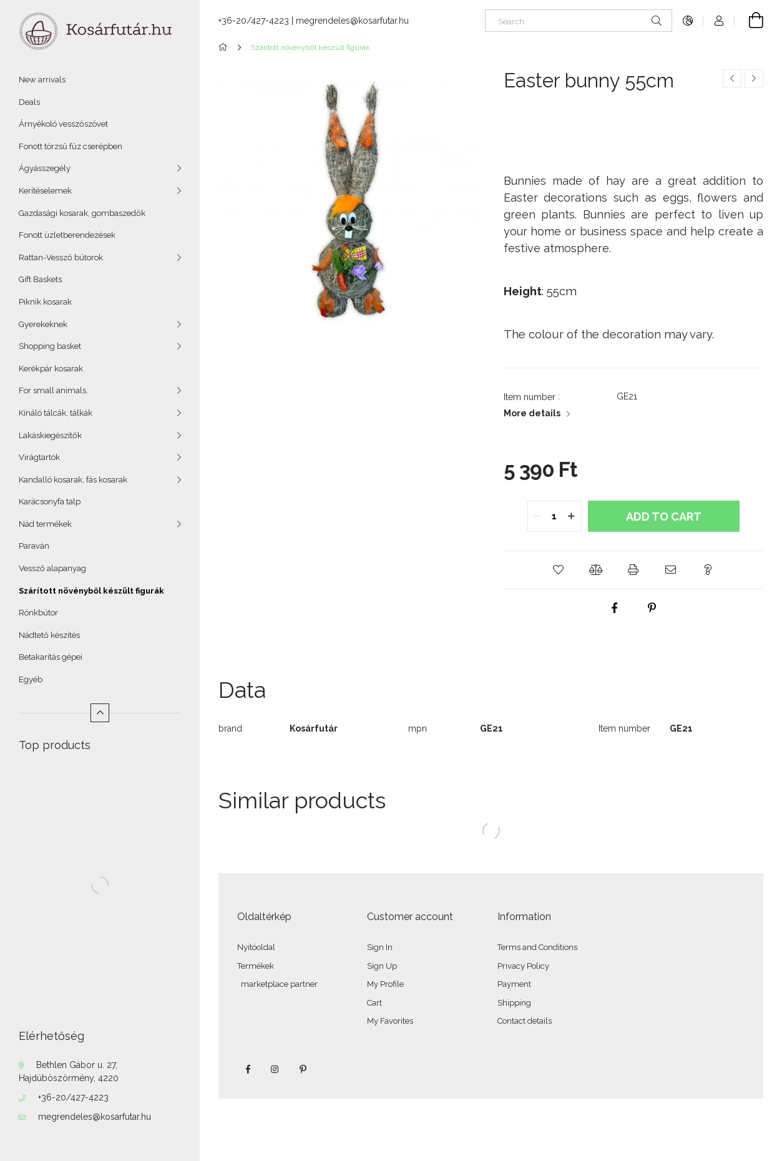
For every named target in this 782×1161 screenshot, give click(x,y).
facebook (247, 1069)
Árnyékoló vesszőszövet (63, 124)
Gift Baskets (40, 279)
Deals (29, 102)
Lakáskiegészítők (50, 435)
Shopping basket (50, 346)
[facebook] (614, 608)
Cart (374, 1002)
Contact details (524, 1021)
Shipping (514, 1002)
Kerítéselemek (45, 190)
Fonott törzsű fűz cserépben (70, 146)
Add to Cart (663, 516)
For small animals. (53, 390)
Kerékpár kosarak (51, 368)
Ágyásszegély (45, 168)
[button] (558, 570)
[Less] (99, 712)
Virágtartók (39, 457)
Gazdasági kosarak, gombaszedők (82, 213)
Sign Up (382, 966)
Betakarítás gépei (50, 657)
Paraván (34, 546)
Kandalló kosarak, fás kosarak (73, 479)
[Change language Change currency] (687, 20)
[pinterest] (652, 608)
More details (532, 413)
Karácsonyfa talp (50, 501)
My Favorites (390, 1021)
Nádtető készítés (49, 635)
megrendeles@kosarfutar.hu (94, 1117)
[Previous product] (732, 78)
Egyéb (30, 679)
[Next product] (754, 78)
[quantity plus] (571, 516)
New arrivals (42, 79)
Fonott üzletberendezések (67, 235)
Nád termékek (45, 524)
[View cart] (749, 20)
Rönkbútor (38, 612)
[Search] (578, 20)
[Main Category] (225, 47)
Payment (514, 984)
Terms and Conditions (537, 947)
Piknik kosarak (45, 301)
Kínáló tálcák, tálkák (55, 413)
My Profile (385, 984)
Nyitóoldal (256, 947)
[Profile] (719, 20)
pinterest (302, 1069)
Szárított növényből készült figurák (91, 590)
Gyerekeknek (43, 324)
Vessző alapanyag (52, 568)
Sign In (380, 947)
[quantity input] (554, 516)
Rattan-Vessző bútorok (61, 257)
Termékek (255, 966)
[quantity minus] (537, 516)
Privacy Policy (523, 966)
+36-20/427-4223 (73, 1097)
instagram (275, 1069)
